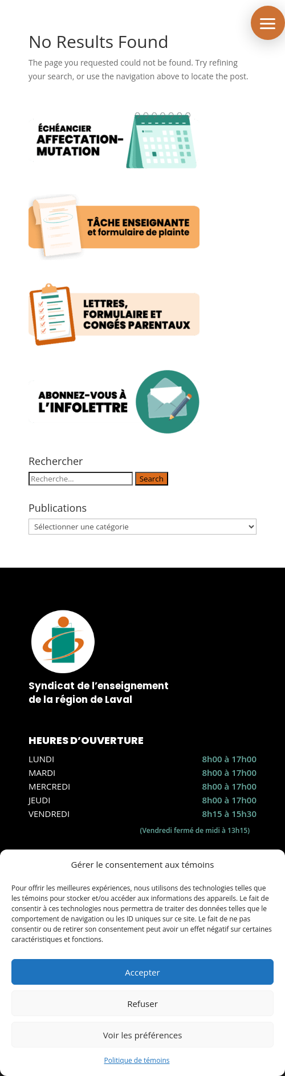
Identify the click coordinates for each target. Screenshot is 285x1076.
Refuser (142, 1003)
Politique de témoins (136, 1060)
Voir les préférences (142, 1035)
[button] (268, 23)
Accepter (142, 972)
